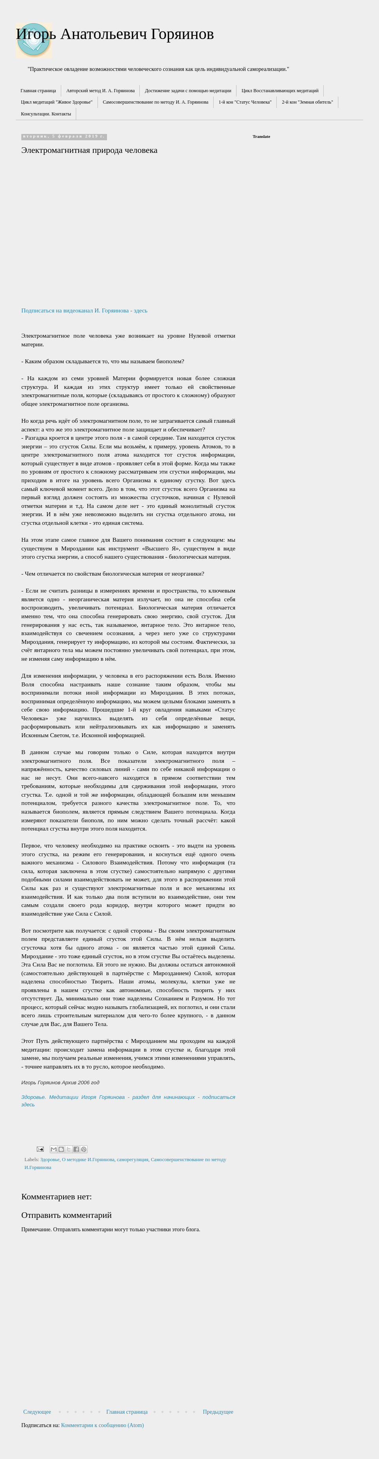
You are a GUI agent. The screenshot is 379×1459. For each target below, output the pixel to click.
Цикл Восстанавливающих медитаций (280, 90)
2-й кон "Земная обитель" (307, 102)
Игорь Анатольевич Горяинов (115, 34)
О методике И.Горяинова (88, 1159)
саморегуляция (132, 1159)
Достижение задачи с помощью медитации (188, 90)
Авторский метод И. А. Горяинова (100, 90)
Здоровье (50, 1159)
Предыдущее (218, 1412)
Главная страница (38, 90)
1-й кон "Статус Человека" (245, 102)
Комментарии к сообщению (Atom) (102, 1425)
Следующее (37, 1412)
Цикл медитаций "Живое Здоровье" (57, 102)
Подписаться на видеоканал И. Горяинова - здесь (84, 310)
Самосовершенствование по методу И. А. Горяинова (155, 102)
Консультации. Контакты (46, 114)
